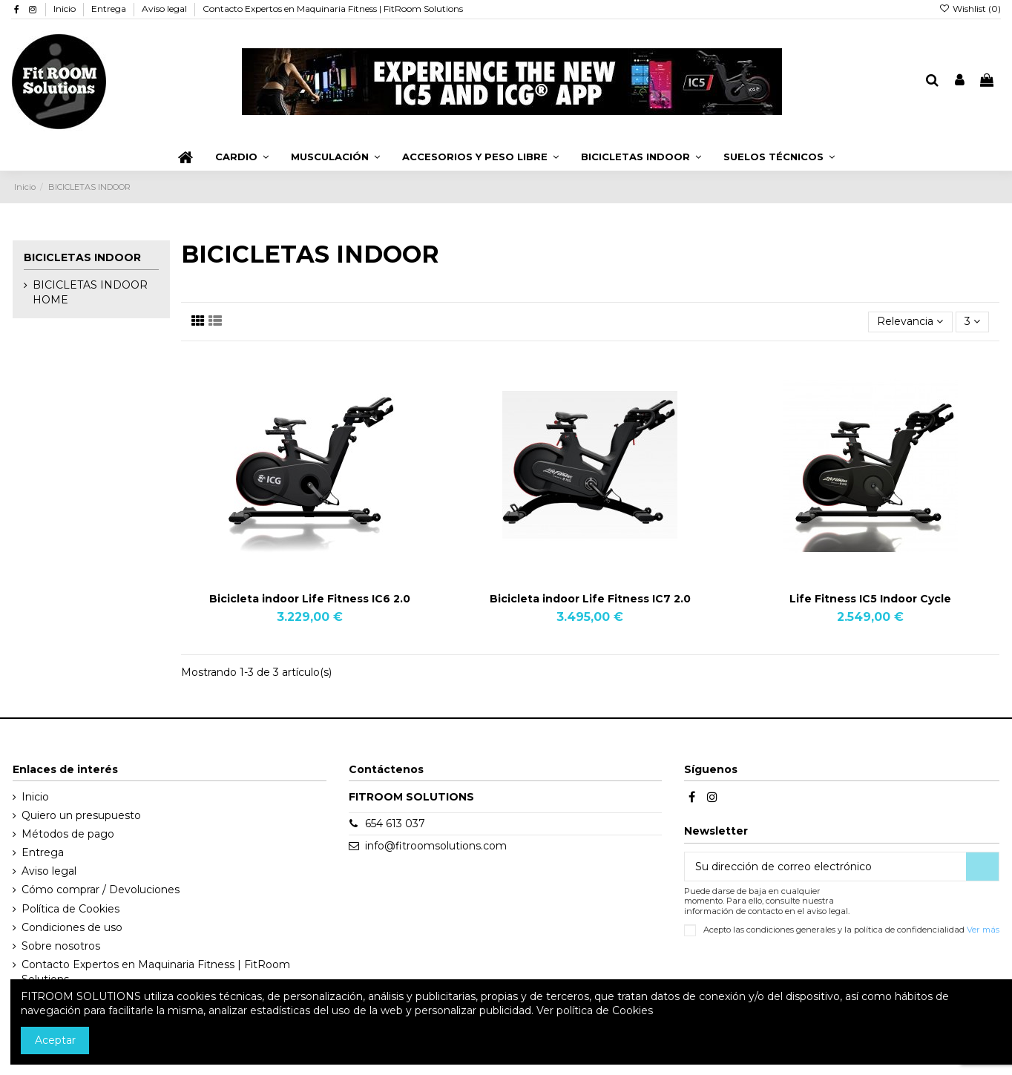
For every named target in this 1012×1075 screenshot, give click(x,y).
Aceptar (55, 1040)
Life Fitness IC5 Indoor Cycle (870, 598)
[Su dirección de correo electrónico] (825, 866)
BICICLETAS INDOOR (82, 257)
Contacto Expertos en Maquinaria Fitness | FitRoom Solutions (333, 8)
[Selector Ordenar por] (910, 322)
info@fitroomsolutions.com (436, 845)
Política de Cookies (70, 908)
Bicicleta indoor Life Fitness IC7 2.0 (590, 598)
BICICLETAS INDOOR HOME (90, 292)
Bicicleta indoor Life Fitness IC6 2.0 (309, 598)
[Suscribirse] (982, 866)
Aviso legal (165, 8)
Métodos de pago (68, 834)
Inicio (65, 8)
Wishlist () (970, 8)
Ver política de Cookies (594, 1010)
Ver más (983, 929)
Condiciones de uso (72, 927)
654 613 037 (395, 823)
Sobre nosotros (61, 946)
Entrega (109, 8)
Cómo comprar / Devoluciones (101, 889)
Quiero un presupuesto (81, 815)
